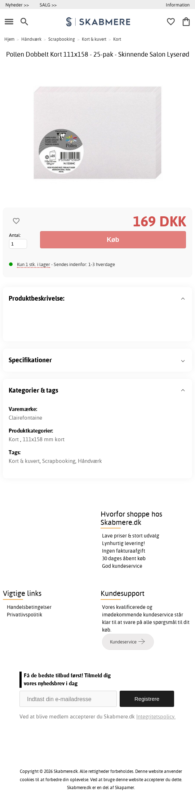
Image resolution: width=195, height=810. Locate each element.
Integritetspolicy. (156, 716)
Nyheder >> (17, 5)
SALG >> (48, 5)
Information (178, 5)
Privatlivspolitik (24, 614)
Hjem (9, 39)
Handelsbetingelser (29, 607)
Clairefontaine (25, 417)
